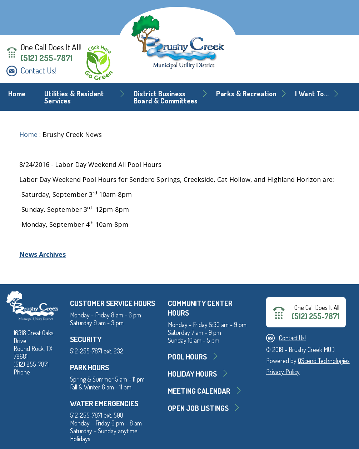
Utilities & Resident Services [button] (74, 97)
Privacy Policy (283, 372)
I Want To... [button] (312, 93)
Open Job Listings (198, 408)
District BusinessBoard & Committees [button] (166, 97)
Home (17, 93)
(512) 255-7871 (46, 57)
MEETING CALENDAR (199, 391)
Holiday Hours (192, 373)
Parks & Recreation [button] (246, 93)
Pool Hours (187, 356)
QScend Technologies (324, 360)
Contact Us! (38, 70)
